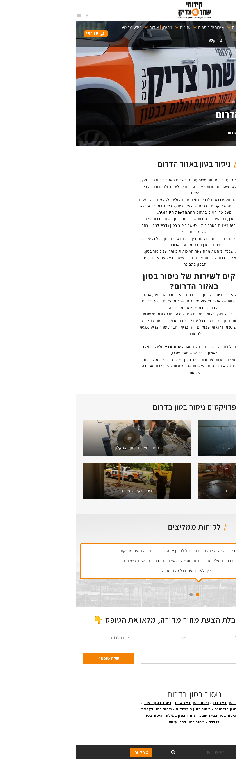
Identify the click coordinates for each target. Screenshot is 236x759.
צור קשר (65, 752)
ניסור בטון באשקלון (116, 702)
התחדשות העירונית (99, 212)
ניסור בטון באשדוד (152, 702)
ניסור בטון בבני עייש (111, 722)
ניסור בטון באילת (104, 715)
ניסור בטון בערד (81, 702)
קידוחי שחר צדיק (211, 132)
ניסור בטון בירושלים (116, 709)
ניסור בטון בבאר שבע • (139, 715)
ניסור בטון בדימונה (154, 709)
